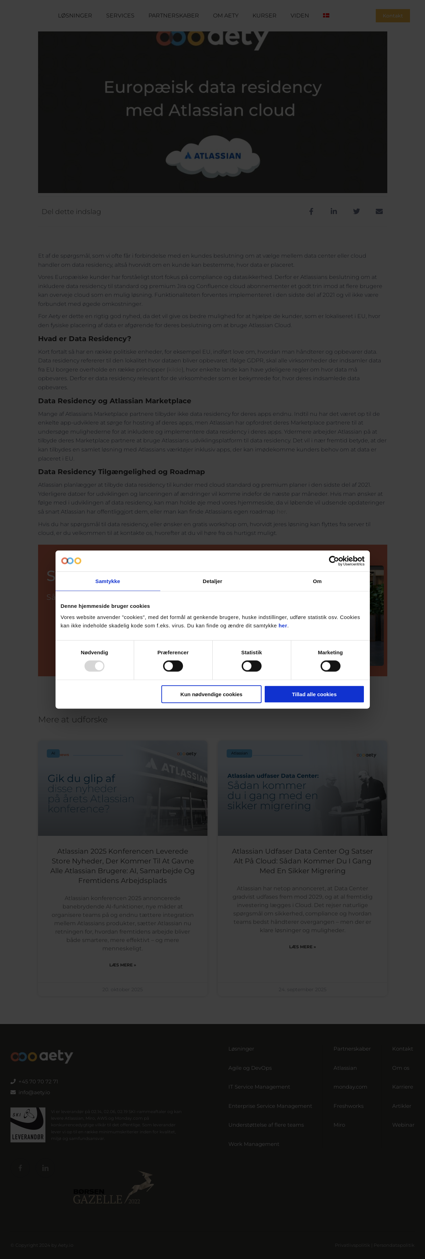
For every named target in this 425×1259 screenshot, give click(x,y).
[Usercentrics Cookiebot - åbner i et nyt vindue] (334, 561)
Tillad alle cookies (314, 694)
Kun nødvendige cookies (212, 694)
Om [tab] (317, 581)
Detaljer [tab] (212, 581)
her (283, 625)
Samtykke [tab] (107, 581)
